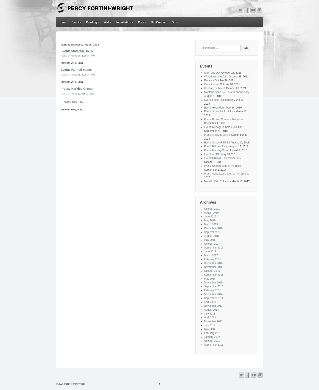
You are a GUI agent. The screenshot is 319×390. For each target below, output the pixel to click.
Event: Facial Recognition (219, 99)
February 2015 (212, 290)
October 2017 (212, 243)
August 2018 (211, 235)
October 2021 (212, 208)
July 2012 (209, 325)
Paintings (92, 22)
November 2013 (213, 305)
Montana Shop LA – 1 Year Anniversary (226, 92)
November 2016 (213, 267)
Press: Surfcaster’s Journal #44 (222, 173)
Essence (209, 80)
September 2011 (213, 344)
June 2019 (210, 216)
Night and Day (212, 72)
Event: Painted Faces (76, 69)
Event (73, 63)
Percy (93, 56)
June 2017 (210, 251)
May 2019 (210, 220)
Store (175, 22)
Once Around (211, 84)
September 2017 (213, 247)
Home (62, 22)
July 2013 (209, 313)
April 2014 (210, 302)
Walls (107, 22)
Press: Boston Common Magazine (224, 119)
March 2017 (211, 255)
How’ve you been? (215, 88)
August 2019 (211, 212)
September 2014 (213, 298)
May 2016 (210, 278)
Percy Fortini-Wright (74, 383)
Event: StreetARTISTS (77, 51)
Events (76, 22)
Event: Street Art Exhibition (219, 111)
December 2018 (213, 228)
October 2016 (212, 270)
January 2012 (212, 336)
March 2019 (211, 224)
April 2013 (210, 317)
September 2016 (213, 274)
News (80, 63)
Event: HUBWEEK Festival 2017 (223, 158)
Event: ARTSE (212, 154)
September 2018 (213, 232)
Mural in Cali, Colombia (217, 181)
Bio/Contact (159, 22)
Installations (124, 22)
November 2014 (213, 294)
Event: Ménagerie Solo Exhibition (223, 127)
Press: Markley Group (77, 88)
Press (142, 22)
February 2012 (212, 333)
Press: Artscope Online (217, 134)
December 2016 (213, 263)
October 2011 (212, 340)
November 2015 (213, 282)
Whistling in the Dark (216, 76)
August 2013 (211, 309)
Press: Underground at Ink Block (223, 165)
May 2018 (210, 239)
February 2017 (212, 259)
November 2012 (213, 321)
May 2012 (210, 329)
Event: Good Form (214, 107)
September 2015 (213, 286)
